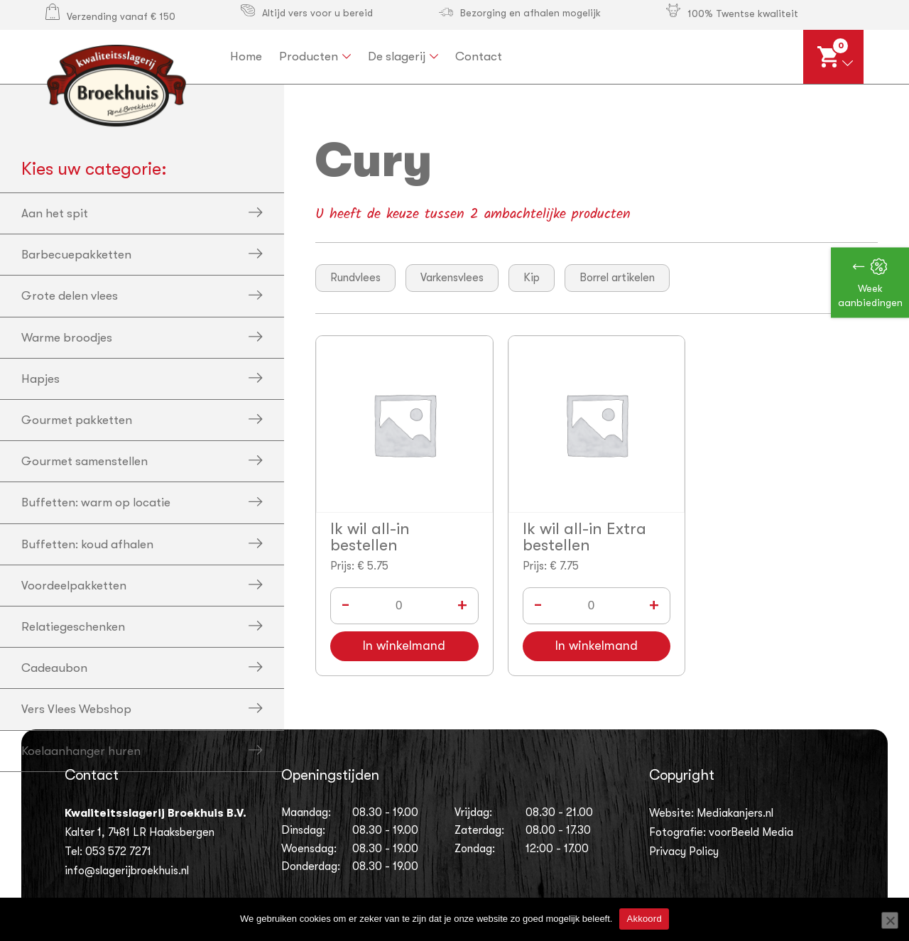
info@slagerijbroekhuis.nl (127, 870)
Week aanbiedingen (870, 296)
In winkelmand (404, 646)
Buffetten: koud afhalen (87, 544)
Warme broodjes (66, 337)
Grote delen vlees (69, 296)
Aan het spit (54, 213)
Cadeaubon (54, 668)
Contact (478, 56)
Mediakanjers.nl (735, 813)
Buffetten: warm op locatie (95, 502)
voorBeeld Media (751, 832)
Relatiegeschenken (73, 626)
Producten (308, 56)
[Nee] (889, 920)
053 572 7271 (118, 851)
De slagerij (396, 56)
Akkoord (643, 918)
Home (246, 56)
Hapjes (40, 379)
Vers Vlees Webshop (76, 709)
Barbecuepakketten (76, 254)
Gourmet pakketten (76, 420)
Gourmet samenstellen (84, 461)
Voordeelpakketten (73, 585)
